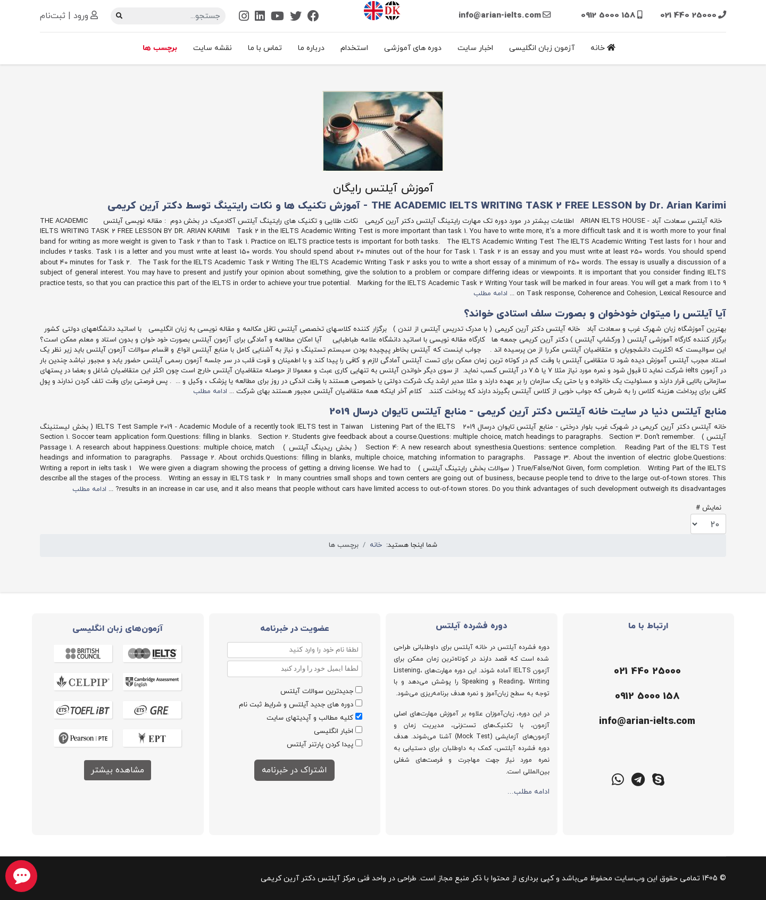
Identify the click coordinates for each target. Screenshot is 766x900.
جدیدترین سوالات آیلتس (316, 691)
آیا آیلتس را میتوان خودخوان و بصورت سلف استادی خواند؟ (595, 314)
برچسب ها (160, 48)
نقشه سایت (212, 48)
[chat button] (21, 876)
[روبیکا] (679, 779)
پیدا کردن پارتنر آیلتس (320, 744)
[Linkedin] (260, 17)
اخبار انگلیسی (333, 731)
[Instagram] (244, 17)
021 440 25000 (688, 15)
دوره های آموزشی (413, 48)
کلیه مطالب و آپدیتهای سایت (310, 718)
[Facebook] (313, 17)
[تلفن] (646, 671)
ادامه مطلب (490, 293)
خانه (602, 48)
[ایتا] (699, 779)
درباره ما (311, 48)
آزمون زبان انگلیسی (541, 48)
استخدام (354, 48)
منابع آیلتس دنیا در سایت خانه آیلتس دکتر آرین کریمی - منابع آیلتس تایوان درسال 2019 (527, 412)
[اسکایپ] (659, 779)
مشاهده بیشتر (117, 770)
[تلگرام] (638, 779)
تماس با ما (265, 48)
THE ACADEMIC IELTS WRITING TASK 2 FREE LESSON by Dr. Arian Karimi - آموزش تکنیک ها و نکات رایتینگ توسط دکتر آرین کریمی (416, 206)
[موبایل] (646, 696)
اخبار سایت (475, 48)
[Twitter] (296, 17)
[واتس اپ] (618, 779)
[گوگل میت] (598, 779)
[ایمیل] (646, 721)
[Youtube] (277, 17)
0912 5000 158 (608, 15)
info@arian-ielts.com (500, 15)
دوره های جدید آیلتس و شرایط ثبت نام (296, 705)
